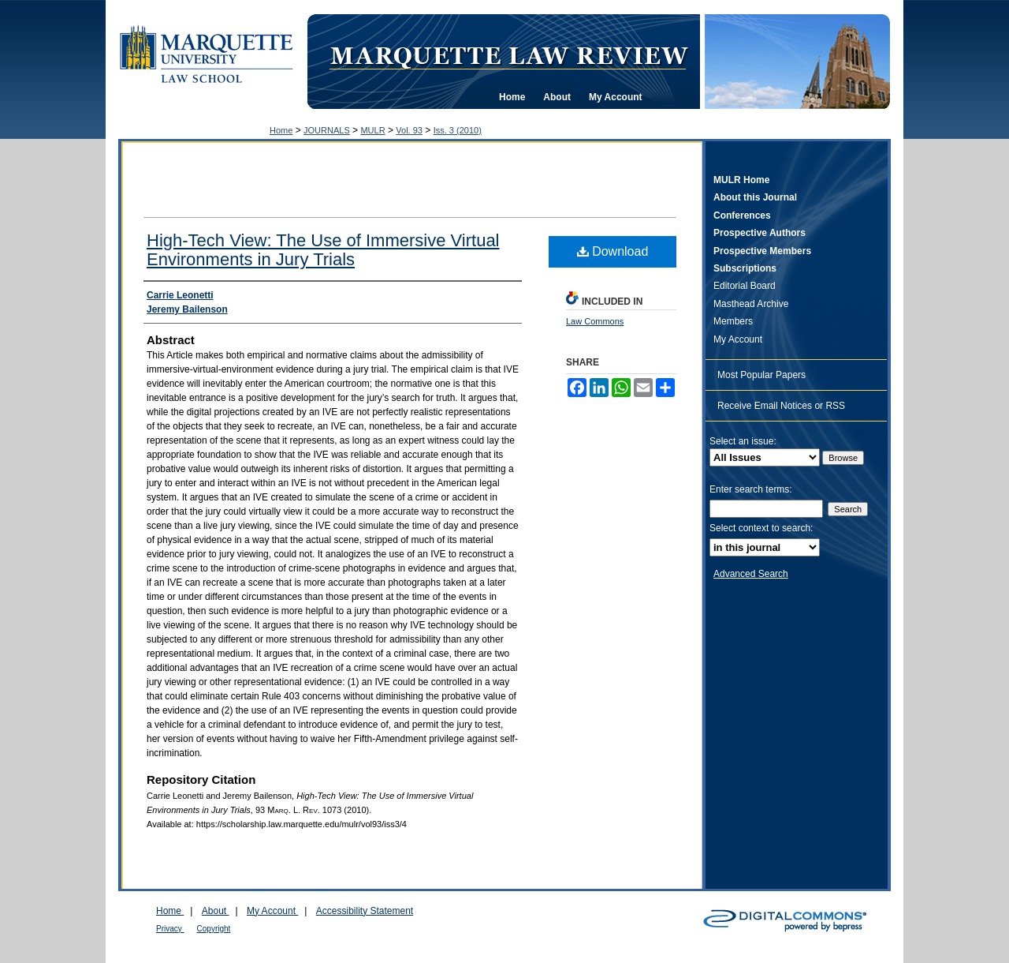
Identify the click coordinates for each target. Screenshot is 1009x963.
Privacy (170, 928)
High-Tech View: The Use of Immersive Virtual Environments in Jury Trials (323, 249)
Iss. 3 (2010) (458, 130)
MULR (372, 130)
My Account (737, 339)
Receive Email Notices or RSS (781, 405)
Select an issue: (742, 441)
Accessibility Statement (364, 910)
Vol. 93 (409, 130)
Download (613, 251)
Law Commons (595, 321)
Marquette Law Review (508, 54)
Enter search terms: (750, 489)
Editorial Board (744, 285)
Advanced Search (750, 573)
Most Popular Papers (761, 374)
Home (281, 130)
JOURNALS (326, 130)
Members (733, 321)
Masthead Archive (750, 303)
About (215, 910)
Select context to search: (761, 528)
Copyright (214, 928)
